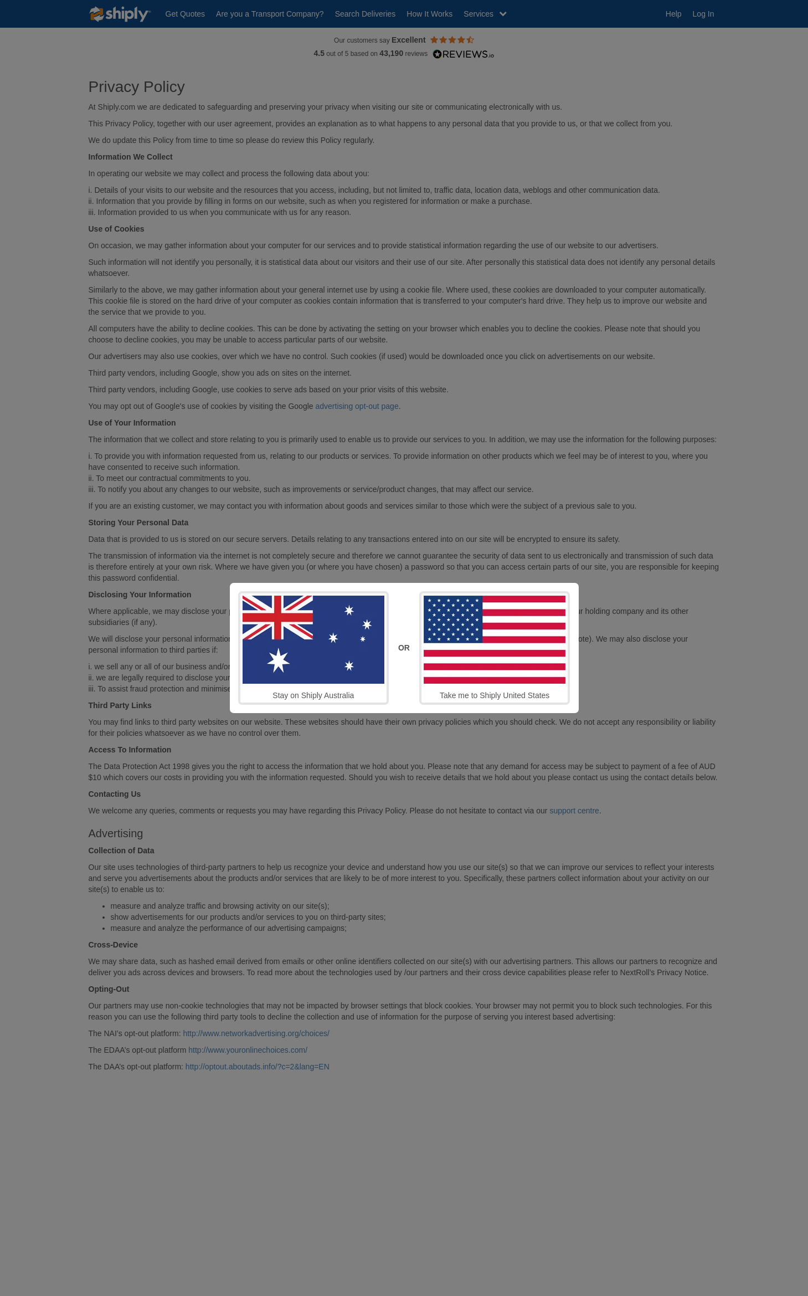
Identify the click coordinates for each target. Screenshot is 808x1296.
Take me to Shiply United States (494, 648)
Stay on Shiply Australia (313, 648)
